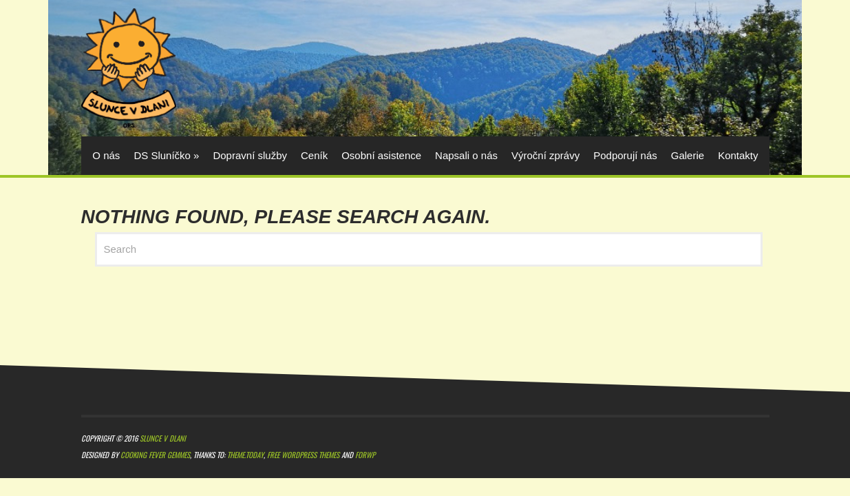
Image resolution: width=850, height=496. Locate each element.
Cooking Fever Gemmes (155, 455)
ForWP (365, 455)
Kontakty (738, 155)
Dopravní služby (250, 155)
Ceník (314, 155)
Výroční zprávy (545, 155)
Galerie (687, 155)
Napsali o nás (466, 155)
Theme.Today (245, 455)
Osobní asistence (381, 155)
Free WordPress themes (303, 455)
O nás (106, 155)
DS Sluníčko (166, 155)
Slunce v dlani (163, 439)
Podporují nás (625, 155)
